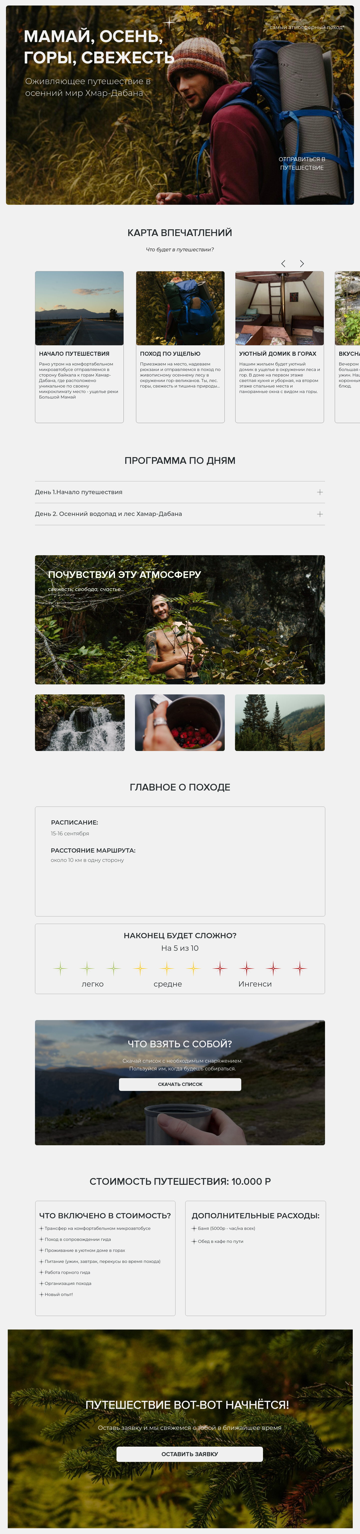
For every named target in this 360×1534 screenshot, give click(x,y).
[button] (189, 1454)
